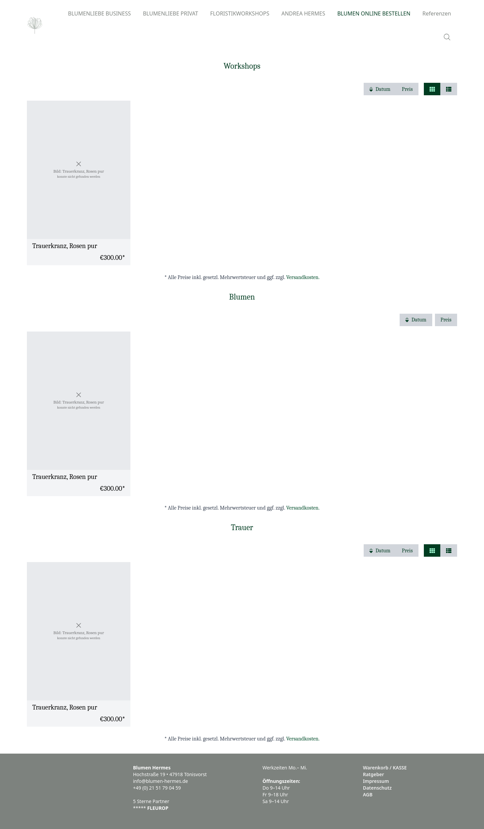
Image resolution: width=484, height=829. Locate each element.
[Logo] (35, 25)
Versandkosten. (303, 277)
